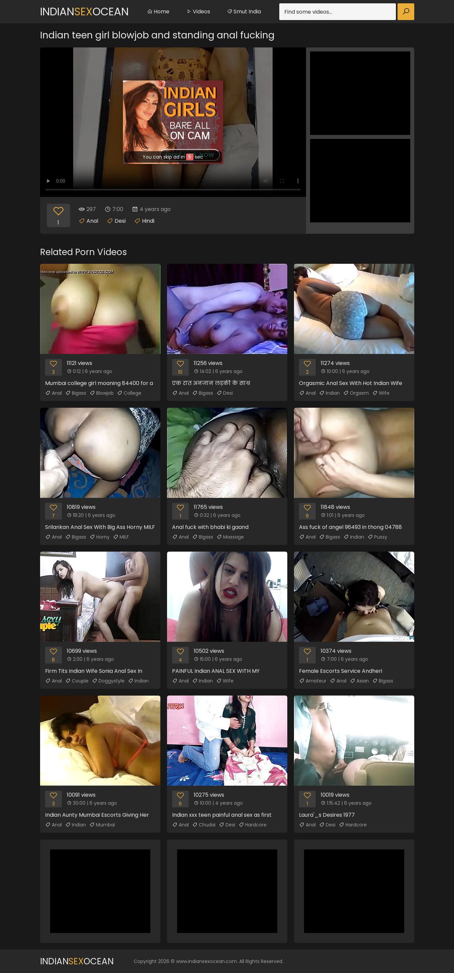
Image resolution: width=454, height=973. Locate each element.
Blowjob (102, 393)
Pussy (377, 537)
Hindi (148, 221)
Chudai (203, 824)
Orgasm (356, 393)
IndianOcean (84, 11)
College (129, 393)
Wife (381, 393)
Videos (198, 11)
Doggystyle (108, 681)
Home (158, 11)
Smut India (244, 11)
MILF (121, 537)
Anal (92, 221)
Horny (100, 537)
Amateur (312, 681)
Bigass (75, 393)
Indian (329, 393)
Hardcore (253, 824)
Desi (120, 221)
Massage (230, 537)
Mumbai (102, 824)
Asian (359, 681)
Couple (77, 681)
